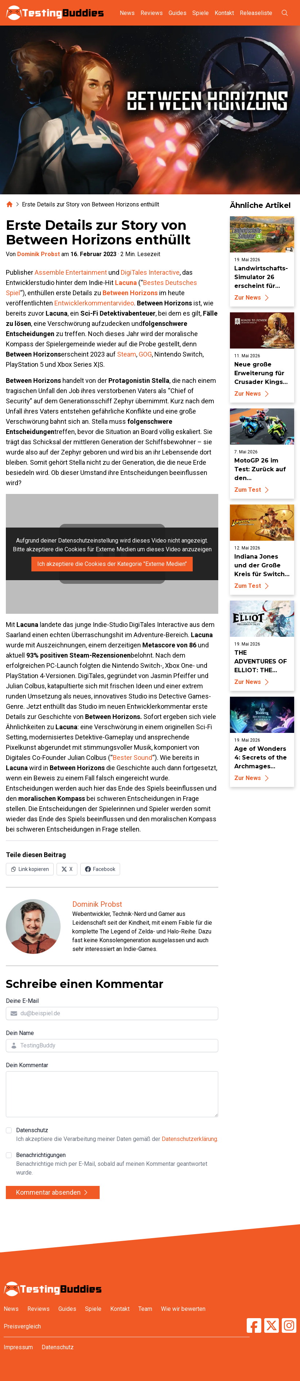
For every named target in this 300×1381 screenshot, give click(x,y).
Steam (126, 354)
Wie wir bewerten (183, 1308)
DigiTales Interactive (150, 272)
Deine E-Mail (22, 1000)
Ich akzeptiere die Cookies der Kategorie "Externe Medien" (112, 563)
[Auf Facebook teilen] (100, 869)
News (127, 12)
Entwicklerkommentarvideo (94, 303)
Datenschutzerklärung (189, 1138)
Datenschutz (117, 1135)
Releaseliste (256, 12)
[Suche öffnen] (284, 12)
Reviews (152, 12)
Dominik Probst (38, 254)
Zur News (252, 297)
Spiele (200, 12)
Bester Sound (132, 757)
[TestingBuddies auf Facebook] (254, 1325)
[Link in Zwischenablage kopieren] (30, 869)
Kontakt (224, 12)
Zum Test (252, 489)
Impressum (18, 1347)
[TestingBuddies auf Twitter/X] (271, 1325)
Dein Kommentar (27, 1065)
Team (145, 1308)
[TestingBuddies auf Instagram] (289, 1325)
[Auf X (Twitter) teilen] (67, 869)
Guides (177, 12)
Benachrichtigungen (117, 1164)
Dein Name (20, 1033)
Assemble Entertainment (71, 272)
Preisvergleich (22, 1326)
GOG (145, 354)
